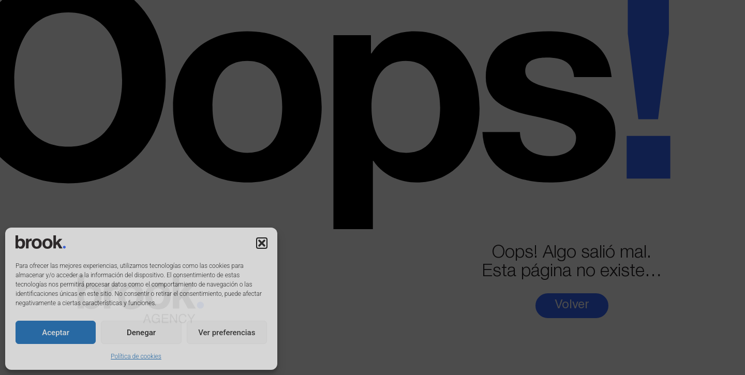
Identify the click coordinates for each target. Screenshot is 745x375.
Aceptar (55, 332)
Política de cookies (136, 356)
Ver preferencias (226, 332)
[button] (262, 243)
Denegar (141, 332)
